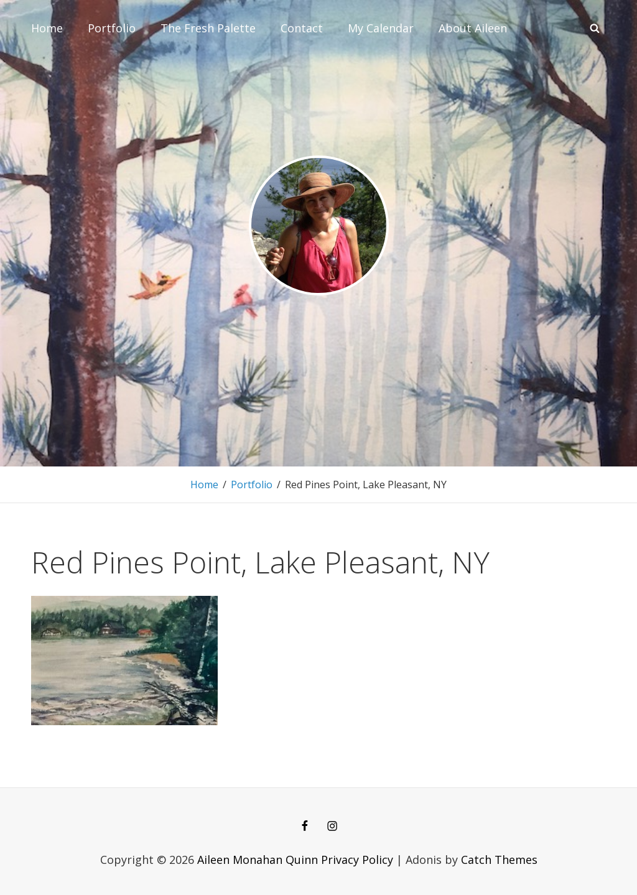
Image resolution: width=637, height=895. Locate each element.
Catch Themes (499, 859)
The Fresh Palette (208, 28)
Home (47, 28)
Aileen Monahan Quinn (257, 859)
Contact (302, 28)
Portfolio (112, 28)
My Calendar (381, 28)
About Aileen (473, 28)
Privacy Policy (357, 859)
